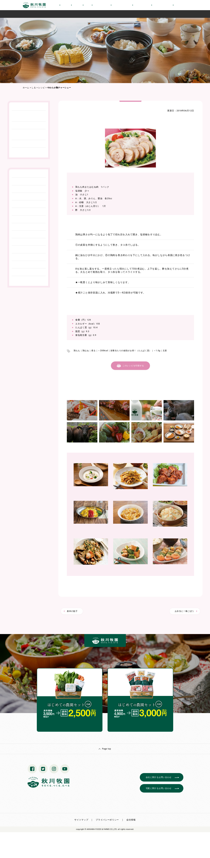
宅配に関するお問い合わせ (158, 788)
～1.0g (157, 350)
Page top (106, 749)
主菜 (165, 350)
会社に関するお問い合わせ (158, 777)
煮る (93, 350)
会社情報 (131, 819)
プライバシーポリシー (107, 819)
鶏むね (85, 350)
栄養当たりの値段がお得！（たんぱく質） (130, 350)
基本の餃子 (72, 611)
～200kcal (103, 350)
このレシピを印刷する (133, 365)
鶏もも (77, 350)
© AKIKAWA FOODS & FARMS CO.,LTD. (101, 829)
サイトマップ (81, 819)
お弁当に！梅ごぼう (184, 611)
